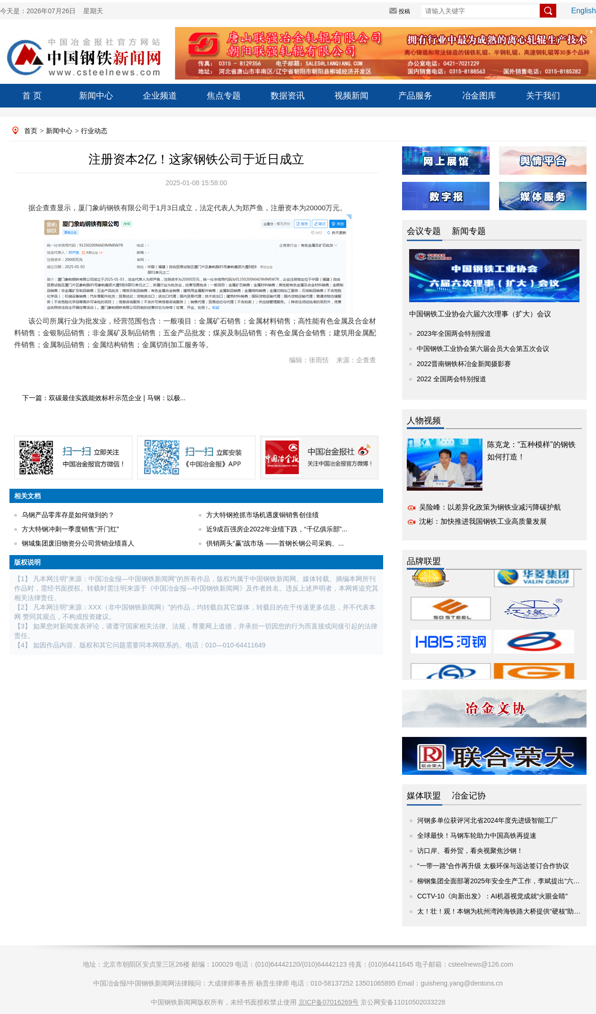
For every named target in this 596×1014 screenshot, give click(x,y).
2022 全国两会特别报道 (451, 379)
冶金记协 (469, 795)
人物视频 (424, 420)
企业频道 (160, 95)
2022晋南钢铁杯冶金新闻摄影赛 (464, 364)
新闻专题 (469, 231)
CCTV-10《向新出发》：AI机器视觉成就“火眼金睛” (492, 896)
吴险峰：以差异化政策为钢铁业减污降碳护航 (490, 507)
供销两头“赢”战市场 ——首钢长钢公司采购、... (275, 543)
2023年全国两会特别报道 (454, 333)
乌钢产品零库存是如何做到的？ (68, 515)
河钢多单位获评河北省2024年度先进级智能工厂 (487, 820)
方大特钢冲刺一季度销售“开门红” (70, 529)
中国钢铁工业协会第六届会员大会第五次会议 (483, 348)
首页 (30, 131)
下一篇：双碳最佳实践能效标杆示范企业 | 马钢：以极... (103, 398)
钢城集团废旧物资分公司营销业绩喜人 (78, 543)
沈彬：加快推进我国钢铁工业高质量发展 (483, 521)
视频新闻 (351, 95)
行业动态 (94, 131)
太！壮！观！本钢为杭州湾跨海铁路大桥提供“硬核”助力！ (502, 911)
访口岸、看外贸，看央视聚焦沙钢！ (470, 850)
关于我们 (543, 95)
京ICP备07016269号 (328, 1002)
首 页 (32, 95)
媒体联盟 (424, 795)
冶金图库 (479, 95)
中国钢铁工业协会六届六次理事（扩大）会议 (480, 314)
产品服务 (415, 95)
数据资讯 (288, 95)
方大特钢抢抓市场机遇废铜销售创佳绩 (262, 515)
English (583, 11)
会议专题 (424, 231)
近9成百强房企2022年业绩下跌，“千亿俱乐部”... (276, 529)
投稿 (404, 11)
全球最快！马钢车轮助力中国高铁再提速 (476, 835)
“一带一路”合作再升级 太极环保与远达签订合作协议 (493, 866)
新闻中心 (96, 95)
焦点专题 (224, 95)
